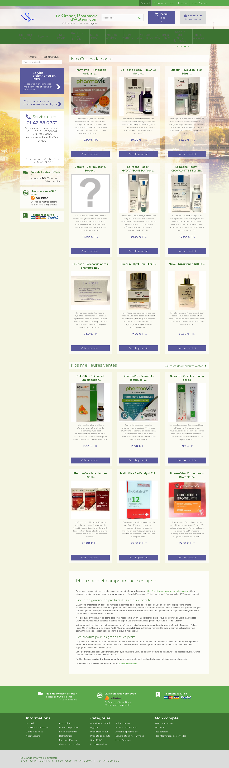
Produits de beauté (91, 36)
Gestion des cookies (69, 743)
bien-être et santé (155, 590)
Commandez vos (42, 102)
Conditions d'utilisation (37, 727)
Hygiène (59, 36)
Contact (183, 3)
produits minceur (180, 590)
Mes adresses (161, 731)
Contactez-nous (34, 731)
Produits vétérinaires (154, 36)
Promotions (65, 722)
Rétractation (65, 735)
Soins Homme (138, 36)
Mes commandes (164, 722)
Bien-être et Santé (43, 36)
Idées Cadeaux (201, 36)
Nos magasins (33, 735)
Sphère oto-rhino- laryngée (185, 36)
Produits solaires (122, 36)
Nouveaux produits (69, 727)
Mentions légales (68, 739)
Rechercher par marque (42, 56)
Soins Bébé (107, 36)
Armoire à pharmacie (169, 36)
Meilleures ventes (68, 731)
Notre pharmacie (164, 3)
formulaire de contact (127, 663)
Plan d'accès (199, 3)
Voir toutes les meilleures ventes (184, 365)
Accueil (145, 3)
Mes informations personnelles (170, 735)
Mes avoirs (160, 727)
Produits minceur (75, 36)
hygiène (168, 590)
